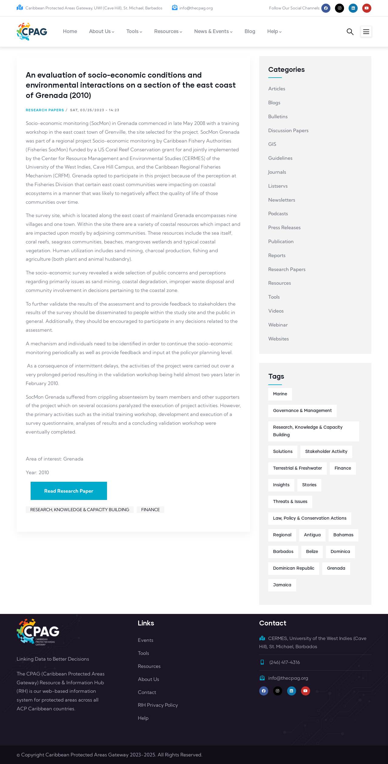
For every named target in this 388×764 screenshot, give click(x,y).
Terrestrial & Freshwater (297, 468)
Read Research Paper (68, 491)
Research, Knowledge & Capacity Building (79, 509)
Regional (282, 535)
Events (145, 640)
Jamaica (282, 585)
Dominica (340, 552)
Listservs (278, 186)
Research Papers (45, 110)
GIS (272, 144)
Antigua (312, 535)
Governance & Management (302, 411)
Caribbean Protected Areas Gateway (87, 755)
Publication (281, 241)
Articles (276, 88)
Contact (147, 692)
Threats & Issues (290, 502)
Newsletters (281, 200)
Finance (150, 509)
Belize (312, 552)
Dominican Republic (293, 568)
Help (143, 718)
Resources (279, 283)
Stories (309, 485)
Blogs (274, 102)
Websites (278, 339)
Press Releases (284, 227)
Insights (281, 485)
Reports (277, 255)
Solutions (283, 452)
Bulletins (278, 116)
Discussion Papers (288, 130)
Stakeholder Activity (326, 452)
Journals (277, 172)
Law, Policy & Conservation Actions (309, 518)
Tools (274, 297)
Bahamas (343, 535)
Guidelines (280, 158)
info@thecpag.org (192, 7)
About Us (148, 679)
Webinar (278, 325)
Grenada (336, 568)
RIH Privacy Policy (158, 705)
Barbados (283, 552)
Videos (276, 311)
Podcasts (278, 213)
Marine (280, 394)
